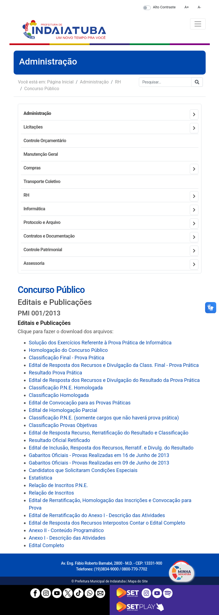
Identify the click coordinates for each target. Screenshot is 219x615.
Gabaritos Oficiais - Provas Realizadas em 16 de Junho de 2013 (99, 455)
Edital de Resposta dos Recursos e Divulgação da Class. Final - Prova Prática (114, 365)
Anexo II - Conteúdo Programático (66, 530)
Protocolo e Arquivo (42, 222)
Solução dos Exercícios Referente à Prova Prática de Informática (100, 342)
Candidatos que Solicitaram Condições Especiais (83, 470)
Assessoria (34, 263)
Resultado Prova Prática (55, 373)
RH (118, 82)
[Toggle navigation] (198, 23)
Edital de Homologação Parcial (63, 410)
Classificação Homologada (59, 395)
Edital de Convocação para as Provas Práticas (80, 403)
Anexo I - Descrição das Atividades (67, 538)
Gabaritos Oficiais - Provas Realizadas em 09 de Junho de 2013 (99, 463)
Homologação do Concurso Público (68, 350)
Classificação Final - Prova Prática (66, 357)
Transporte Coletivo (42, 181)
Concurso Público (41, 88)
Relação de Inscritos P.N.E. (58, 485)
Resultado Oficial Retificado (59, 440)
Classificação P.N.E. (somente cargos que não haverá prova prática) (104, 418)
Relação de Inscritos (51, 493)
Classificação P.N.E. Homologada (66, 388)
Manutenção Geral (41, 154)
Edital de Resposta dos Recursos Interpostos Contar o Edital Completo (107, 523)
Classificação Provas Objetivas (63, 425)
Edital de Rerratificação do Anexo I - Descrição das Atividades (97, 515)
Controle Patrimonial (43, 249)
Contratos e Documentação (49, 236)
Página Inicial (60, 82)
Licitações (33, 127)
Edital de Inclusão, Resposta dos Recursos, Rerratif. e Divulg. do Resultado (111, 448)
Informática (34, 208)
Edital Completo (46, 545)
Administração (94, 82)
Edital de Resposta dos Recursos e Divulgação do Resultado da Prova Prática (114, 380)
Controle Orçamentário (45, 140)
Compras (32, 168)
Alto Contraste (164, 7)
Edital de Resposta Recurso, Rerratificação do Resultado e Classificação (109, 433)
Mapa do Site (137, 581)
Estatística (40, 478)
